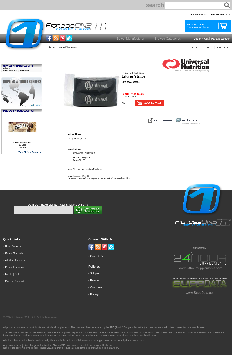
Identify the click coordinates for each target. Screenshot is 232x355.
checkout (24, 71)
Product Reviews (14, 267)
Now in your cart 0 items (197, 25)
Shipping (95, 273)
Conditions (96, 287)
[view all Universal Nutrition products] (185, 69)
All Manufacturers (15, 260)
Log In (197, 38)
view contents (10, 71)
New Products (13, 246)
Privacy (94, 294)
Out (206, 38)
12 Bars (22, 143)
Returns (94, 280)
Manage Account (220, 38)
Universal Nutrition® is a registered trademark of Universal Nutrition (99, 178)
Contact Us (96, 256)
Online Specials (14, 253)
